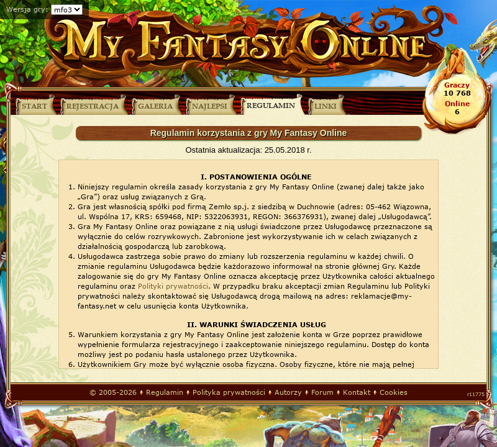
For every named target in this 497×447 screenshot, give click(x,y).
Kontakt (356, 392)
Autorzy (288, 392)
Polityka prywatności (229, 392)
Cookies (394, 392)
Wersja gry (25, 9)
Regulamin (164, 392)
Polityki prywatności (173, 286)
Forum (322, 392)
